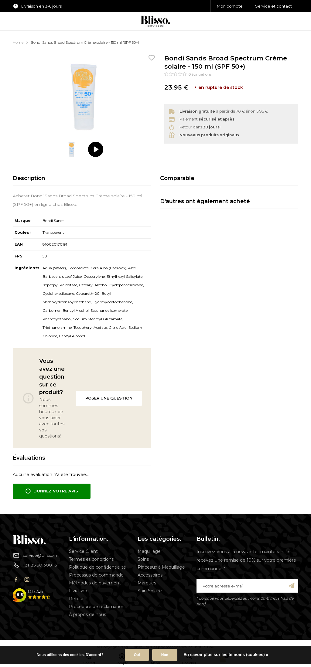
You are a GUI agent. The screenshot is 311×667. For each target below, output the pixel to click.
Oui (137, 655)
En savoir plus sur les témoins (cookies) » (225, 654)
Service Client (83, 551)
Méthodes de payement (95, 583)
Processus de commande (96, 575)
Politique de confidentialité (97, 567)
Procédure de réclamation (97, 606)
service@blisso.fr (35, 555)
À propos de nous (87, 614)
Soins (143, 559)
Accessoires (150, 575)
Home (18, 42)
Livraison (78, 591)
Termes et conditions (91, 559)
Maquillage (149, 551)
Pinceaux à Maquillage (161, 567)
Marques (147, 583)
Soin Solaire (150, 591)
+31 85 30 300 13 (35, 565)
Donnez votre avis (51, 491)
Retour (76, 598)
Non (164, 655)
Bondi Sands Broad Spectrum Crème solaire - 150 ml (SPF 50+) (85, 42)
